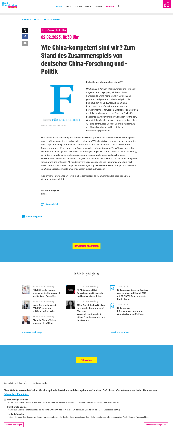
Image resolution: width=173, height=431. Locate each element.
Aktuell (52, 7)
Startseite (26, 19)
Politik (88, 7)
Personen (101, 7)
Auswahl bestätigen (13, 425)
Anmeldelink (52, 204)
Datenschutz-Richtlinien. (16, 394)
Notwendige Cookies (17, 399)
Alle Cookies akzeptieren (156, 425)
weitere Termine (120, 335)
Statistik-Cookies (15, 414)
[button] (24, 30)
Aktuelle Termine (52, 19)
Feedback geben (34, 216)
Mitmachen (116, 7)
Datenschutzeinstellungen (14, 383)
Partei (64, 7)
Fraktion (76, 7)
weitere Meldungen (33, 335)
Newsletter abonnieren (86, 246)
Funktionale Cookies (17, 407)
